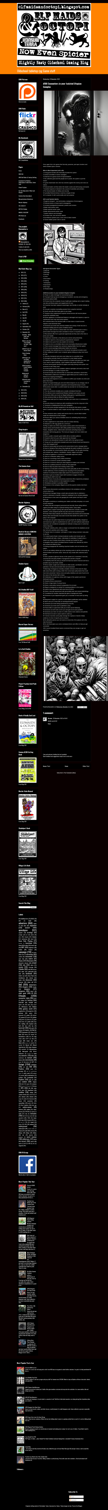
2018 (22, 289)
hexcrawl (22, 1028)
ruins (35, 1088)
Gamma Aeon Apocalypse (25, 196)
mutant (29, 1057)
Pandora (21, 1069)
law (30, 1037)
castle (20, 956)
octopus (34, 1064)
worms (20, 1143)
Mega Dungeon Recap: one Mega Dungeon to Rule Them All (31, 1255)
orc (24, 1067)
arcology (30, 932)
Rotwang (34, 1086)
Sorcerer (31, 1099)
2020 (22, 295)
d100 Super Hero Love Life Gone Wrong (35, 1417)
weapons (21, 1137)
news (20, 1062)
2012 (22, 272)
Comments (73, 1500)
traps (22, 1120)
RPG (22, 1088)
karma (26, 1034)
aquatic (21, 932)
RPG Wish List (22, 216)
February (24, 306)
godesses (29, 1020)
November (25, 332)
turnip (20, 1124)
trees (35, 1120)
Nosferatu (26, 1062)
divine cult (30, 982)
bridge (26, 945)
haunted (31, 1024)
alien (25, 926)
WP (25, 1143)
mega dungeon (33, 1047)
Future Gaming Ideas (26, 354)
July (23, 321)
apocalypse (23, 930)
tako (26, 1114)
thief (23, 1116)
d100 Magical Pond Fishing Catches (30, 1220)
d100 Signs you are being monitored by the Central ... (26, 360)
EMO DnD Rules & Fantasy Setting (28, 177)
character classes (23, 963)
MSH (32, 1056)
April (23, 312)
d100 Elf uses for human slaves (26, 349)
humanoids (25, 1032)
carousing (29, 954)
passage (21, 1071)
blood (20, 945)
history (20, 1030)
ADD (20, 921)
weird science (32, 1137)
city (24, 965)
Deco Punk (31, 976)
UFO (26, 1124)
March (24, 309)
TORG (28, 1118)
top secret (29, 1116)
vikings (20, 1133)
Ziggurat (21, 1145)
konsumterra (22, 1036)
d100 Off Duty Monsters (31, 1397)
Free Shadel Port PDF (30, 1437)
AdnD (29, 921)
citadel (34, 963)
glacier (35, 1015)
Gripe (35, 1022)
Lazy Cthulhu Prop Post (31, 1378)
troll (22, 1122)
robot (22, 1084)
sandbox (21, 1092)
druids (35, 987)
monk (35, 1053)
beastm (20, 943)
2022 (22, 301)
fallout (22, 1000)
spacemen (30, 1101)
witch (35, 1139)
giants (28, 1015)
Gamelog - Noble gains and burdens (26, 336)
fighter (20, 1005)
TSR (26, 1122)
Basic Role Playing (25, 941)
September (25, 326)
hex (32, 1026)
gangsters (31, 1011)
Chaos (21, 960)
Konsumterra (25, 242)
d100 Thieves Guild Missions (31, 1324)
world (32, 1141)
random (24, 1081)
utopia (20, 1131)
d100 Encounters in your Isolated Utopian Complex (27, 368)
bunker (20, 950)
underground (23, 1126)
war (23, 1135)
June (23, 318)
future (34, 1006)
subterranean (27, 1107)
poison (35, 1073)
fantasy (30, 1000)
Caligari (30, 950)
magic (20, 1041)
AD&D (32, 919)
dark (20, 974)
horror (34, 1030)
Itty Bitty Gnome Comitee (31, 1272)
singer (20, 1099)
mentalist (23, 1049)
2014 (22, 278)
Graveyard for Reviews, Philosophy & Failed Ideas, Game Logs (27, 182)
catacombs (28, 956)
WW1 (29, 1143)
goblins (35, 1017)
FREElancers (24, 1007)
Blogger (80, 1506)
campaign (23, 952)
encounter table (24, 998)
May (23, 315)
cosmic (21, 967)
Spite (35, 1103)
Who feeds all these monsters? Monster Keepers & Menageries (31, 1237)
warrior (31, 1135)
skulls (25, 1099)
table (20, 1114)
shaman (23, 1097)
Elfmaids (22, 995)
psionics (21, 1077)
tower (35, 1118)
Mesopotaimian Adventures (26, 199)
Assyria (26, 937)
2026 (22, 398)
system (33, 1112)
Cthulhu (21, 969)
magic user (29, 1041)
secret (31, 1095)
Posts (72, 1497)
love (33, 1039)
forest (35, 1005)
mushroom (21, 1058)
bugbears (31, 947)
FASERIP (31, 1002)
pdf (27, 1071)
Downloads (21, 219)
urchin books (31, 1128)
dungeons (22, 991)
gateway (21, 1013)
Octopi (21, 1064)
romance (34, 1084)
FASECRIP (21, 1002)
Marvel (27, 1045)
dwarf (32, 991)
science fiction (22, 1094)
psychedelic (30, 1077)
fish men (27, 1004)
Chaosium (30, 960)
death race (22, 976)
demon (31, 978)
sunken (28, 1109)
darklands (29, 973)
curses (35, 969)
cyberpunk (31, 971)
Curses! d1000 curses (31, 1186)
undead (32, 1124)
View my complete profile (25, 250)
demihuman (22, 978)
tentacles (33, 1113)
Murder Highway (23, 202)
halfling (23, 1024)
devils (20, 980)
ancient (27, 927)
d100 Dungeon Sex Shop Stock (31, 1289)
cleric (32, 965)
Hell (20, 1026)
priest (22, 1075)
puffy (30, 1080)
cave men (21, 959)
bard (32, 939)
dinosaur (21, 982)
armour (20, 935)
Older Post (86, 766)
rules (23, 1090)
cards (22, 954)
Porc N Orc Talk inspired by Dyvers (31, 1307)
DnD (20, 984)
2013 (22, 275)
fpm (70, 1506)
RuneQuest (31, 1090)
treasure (29, 1120)
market (32, 1043)
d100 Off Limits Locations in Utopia (26, 381)
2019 (22, 292)
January (24, 303)
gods (35, 1019)
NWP (33, 1062)
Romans (23, 1086)
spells (29, 1103)
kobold (32, 1034)
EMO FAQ (21, 174)
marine (26, 1043)
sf (36, 1094)
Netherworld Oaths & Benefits (25, 375)
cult (29, 969)
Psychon (21, 1079)
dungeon (27, 989)
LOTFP (27, 1039)
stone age (34, 1105)
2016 (22, 284)
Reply (49, 724)
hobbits (27, 1030)
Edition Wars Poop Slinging (30, 1341)
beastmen (29, 943)
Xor (34, 1143)
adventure (23, 923)
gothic (29, 1022)
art (26, 935)
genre (30, 1013)
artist (32, 935)
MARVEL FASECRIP (23, 212)
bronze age (34, 945)
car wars (34, 952)
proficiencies (30, 1075)
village (27, 1133)
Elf (32, 993)
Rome (28, 1086)
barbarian (24, 939)
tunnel (32, 1122)
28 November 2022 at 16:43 (60, 718)
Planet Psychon (23, 187)
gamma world (27, 1008)
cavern (30, 958)
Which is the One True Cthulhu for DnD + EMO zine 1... (27, 343)
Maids (20, 1043)
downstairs (33, 984)
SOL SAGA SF (22, 206)
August (24, 324)
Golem (23, 1022)
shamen (31, 1097)
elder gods (22, 993)
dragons (25, 987)
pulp (35, 1080)
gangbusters (22, 1011)
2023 (22, 390)
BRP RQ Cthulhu (23, 209)
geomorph (21, 1015)
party (32, 1069)
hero (26, 1026)
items (32, 1032)
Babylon (34, 937)
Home (66, 766)
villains (35, 1133)
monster (24, 1055)
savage (31, 1092)
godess (23, 1020)
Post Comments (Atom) (70, 773)
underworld (22, 1128)
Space (20, 1101)
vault (26, 1131)
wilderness (25, 1139)
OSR (30, 1066)
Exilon (35, 998)
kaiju (20, 1034)
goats (28, 1017)
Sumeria (21, 1109)
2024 (22, 393)
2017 (22, 287)
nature (20, 1060)
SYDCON (27, 1112)
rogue (27, 1084)
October (24, 329)
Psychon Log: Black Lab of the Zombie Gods (31, 1202)
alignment (33, 925)
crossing (31, 967)
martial (20, 1045)
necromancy (29, 1059)
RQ (29, 1088)
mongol (29, 1053)
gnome (23, 1017)
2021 (22, 298)
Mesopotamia (33, 1049)
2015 (22, 281)
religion (35, 1082)
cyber (22, 971)
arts (20, 937)
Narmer (50, 718)
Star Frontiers (25, 1105)
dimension (29, 980)
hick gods (31, 1028)
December (25, 386)
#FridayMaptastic (23, 919)
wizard (23, 1141)
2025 (22, 396)
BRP (22, 947)
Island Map (28, 1447)
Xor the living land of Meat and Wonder (27, 192)
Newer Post (46, 766)
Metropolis (25, 1051)
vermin (32, 1131)
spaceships (22, 1103)
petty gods (27, 1073)
